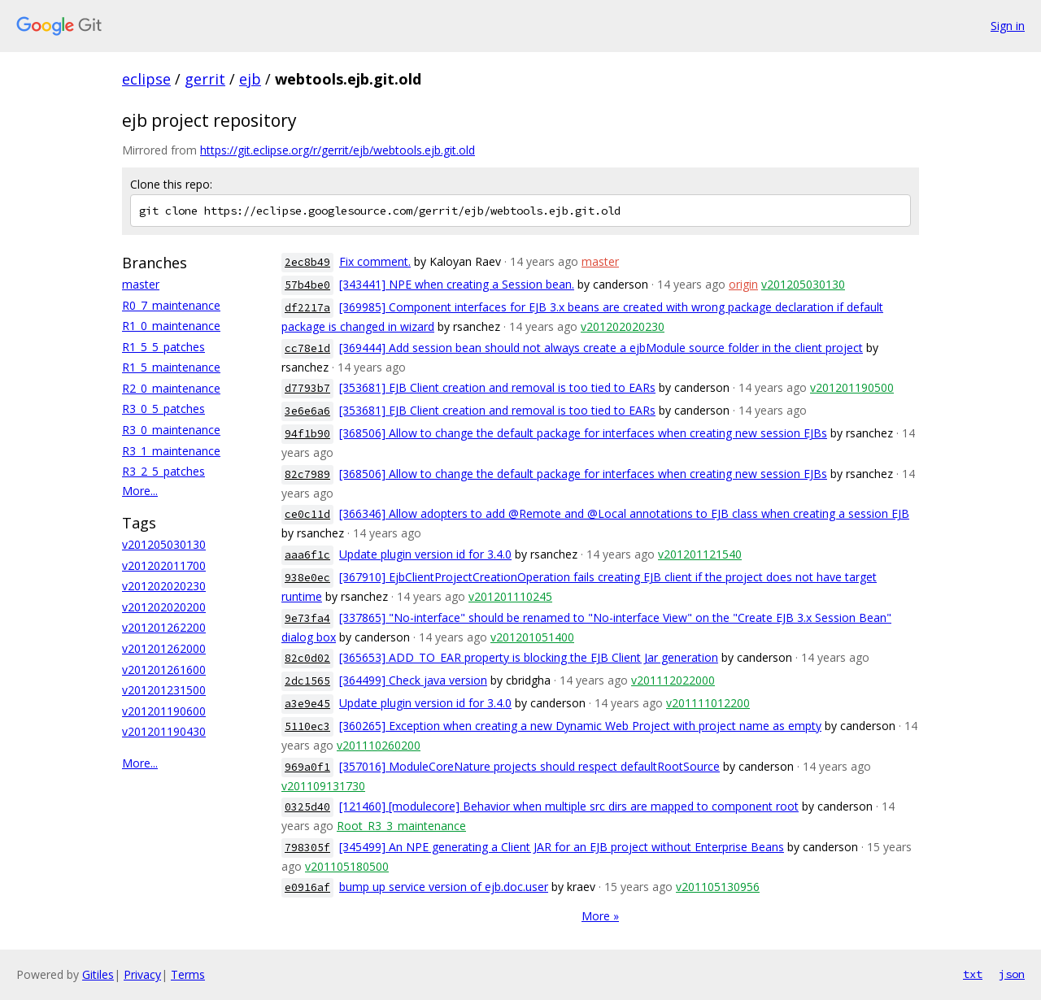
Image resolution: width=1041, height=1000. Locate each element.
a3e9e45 (307, 704)
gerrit (205, 79)
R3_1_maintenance (171, 451)
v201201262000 (164, 648)
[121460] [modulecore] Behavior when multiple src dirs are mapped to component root (569, 806)
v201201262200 (164, 627)
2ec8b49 (307, 262)
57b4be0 (307, 285)
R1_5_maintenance (171, 367)
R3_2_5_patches (163, 471)
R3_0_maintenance (171, 429)
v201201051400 (532, 637)
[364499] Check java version (413, 680)
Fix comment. (375, 261)
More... (140, 490)
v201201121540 (700, 554)
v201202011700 (164, 565)
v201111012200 (708, 703)
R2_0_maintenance (171, 388)
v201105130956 (718, 886)
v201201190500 (852, 387)
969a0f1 (307, 767)
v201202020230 (164, 585)
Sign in (1008, 25)
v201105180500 (347, 866)
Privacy (142, 974)
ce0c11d (307, 514)
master (140, 284)
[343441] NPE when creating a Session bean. (456, 284)
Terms (188, 974)
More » (600, 916)
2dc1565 (307, 681)
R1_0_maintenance (171, 325)
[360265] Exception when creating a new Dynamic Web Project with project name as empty (580, 725)
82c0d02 (307, 658)
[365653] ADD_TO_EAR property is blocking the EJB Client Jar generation (528, 657)
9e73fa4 (307, 618)
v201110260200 (378, 745)
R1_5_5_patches (163, 346)
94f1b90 (307, 434)
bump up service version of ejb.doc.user (443, 886)
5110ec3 (307, 726)
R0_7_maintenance (171, 305)
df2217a (307, 308)
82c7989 (307, 474)
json (1012, 974)
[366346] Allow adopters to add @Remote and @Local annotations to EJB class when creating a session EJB (624, 513)
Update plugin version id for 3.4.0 (425, 554)
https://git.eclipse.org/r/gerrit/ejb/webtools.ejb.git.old (337, 150)
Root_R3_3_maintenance (401, 825)
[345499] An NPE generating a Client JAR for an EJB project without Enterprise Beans (561, 846)
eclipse (146, 79)
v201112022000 (673, 680)
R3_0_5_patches (163, 408)
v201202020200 (164, 607)
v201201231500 (164, 690)
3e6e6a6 (307, 411)
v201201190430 (164, 731)
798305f (307, 847)
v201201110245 (510, 596)
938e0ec (307, 578)
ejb (250, 79)
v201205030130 (164, 544)
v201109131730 (323, 785)
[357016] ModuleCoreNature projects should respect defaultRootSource (529, 766)
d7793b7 (307, 388)
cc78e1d (307, 348)
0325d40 (307, 807)
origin (743, 284)
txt (972, 974)
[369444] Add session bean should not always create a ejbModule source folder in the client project (601, 347)
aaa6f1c (307, 555)
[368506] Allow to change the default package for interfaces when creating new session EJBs (583, 433)
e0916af (307, 887)
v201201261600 (164, 669)
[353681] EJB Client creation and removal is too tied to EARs (497, 387)
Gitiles (98, 974)
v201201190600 (164, 711)
